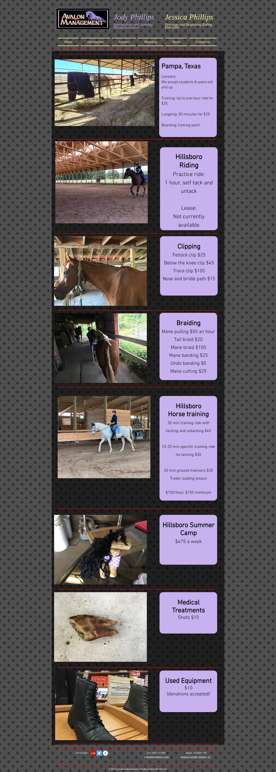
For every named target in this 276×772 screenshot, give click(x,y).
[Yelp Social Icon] (93, 753)
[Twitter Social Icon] (99, 753)
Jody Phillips (134, 17)
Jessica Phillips (189, 17)
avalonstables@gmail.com (156, 757)
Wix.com (163, 769)
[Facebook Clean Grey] (105, 753)
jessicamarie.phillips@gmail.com (195, 757)
